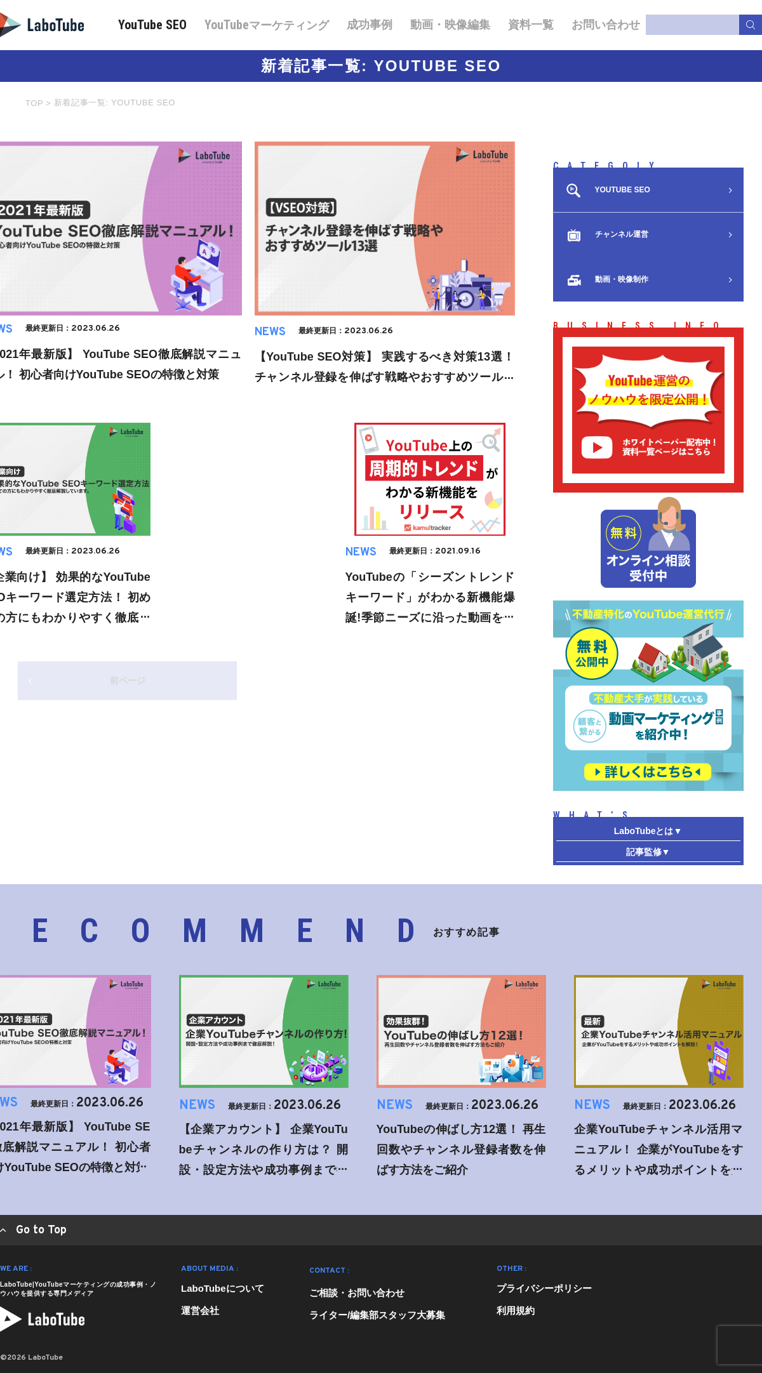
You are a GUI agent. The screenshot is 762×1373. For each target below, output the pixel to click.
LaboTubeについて (222, 1288)
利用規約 (516, 1310)
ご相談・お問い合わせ (356, 1292)
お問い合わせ (606, 24)
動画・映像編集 (450, 24)
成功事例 (369, 24)
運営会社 (200, 1310)
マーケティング (266, 24)
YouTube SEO (152, 24)
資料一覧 (531, 24)
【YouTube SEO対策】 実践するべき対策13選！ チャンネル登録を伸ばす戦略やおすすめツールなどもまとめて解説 (385, 377)
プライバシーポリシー (544, 1288)
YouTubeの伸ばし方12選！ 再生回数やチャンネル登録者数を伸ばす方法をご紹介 (461, 1149)
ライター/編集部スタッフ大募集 (377, 1315)
